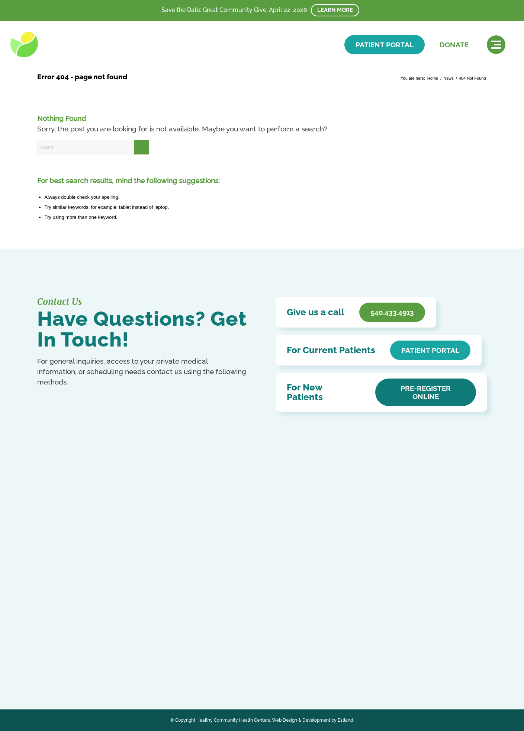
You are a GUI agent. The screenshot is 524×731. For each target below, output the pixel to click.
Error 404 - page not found (82, 77)
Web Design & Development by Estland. (313, 720)
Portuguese (105, 666)
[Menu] (496, 44)
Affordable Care (204, 589)
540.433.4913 (71, 577)
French (123, 658)
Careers (193, 600)
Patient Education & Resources (224, 578)
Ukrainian (64, 674)
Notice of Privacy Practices (218, 557)
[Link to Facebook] (43, 639)
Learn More (335, 10)
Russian (127, 666)
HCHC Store (199, 611)
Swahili (44, 674)
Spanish (146, 666)
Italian (43, 666)
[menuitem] (496, 44)
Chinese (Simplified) (73, 658)
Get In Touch (74, 592)
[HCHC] (61, 44)
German (141, 658)
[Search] (93, 147)
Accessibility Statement (213, 568)
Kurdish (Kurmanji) (71, 666)
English (105, 658)
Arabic (44, 658)
